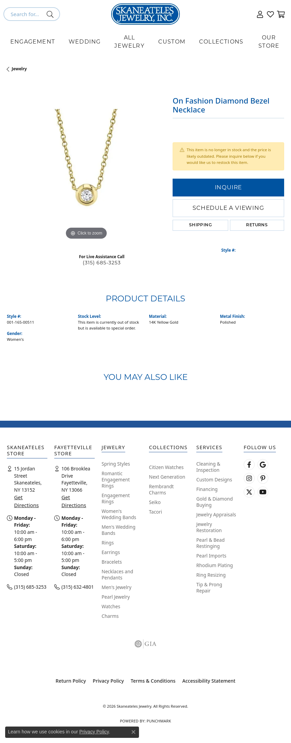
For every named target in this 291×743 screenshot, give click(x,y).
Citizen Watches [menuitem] (166, 467)
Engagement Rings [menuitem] (116, 498)
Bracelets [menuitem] (112, 562)
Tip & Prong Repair (209, 587)
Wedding (85, 41)
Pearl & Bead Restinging (210, 543)
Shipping (200, 225)
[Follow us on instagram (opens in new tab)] (249, 478)
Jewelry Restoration (209, 527)
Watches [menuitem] (111, 606)
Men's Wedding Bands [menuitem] (119, 530)
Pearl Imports (211, 555)
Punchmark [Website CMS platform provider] (159, 720)
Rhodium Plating (214, 565)
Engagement (32, 41)
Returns (257, 225)
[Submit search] (51, 14)
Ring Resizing (211, 575)
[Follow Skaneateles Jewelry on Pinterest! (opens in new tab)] (262, 478)
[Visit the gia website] (145, 644)
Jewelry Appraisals (216, 514)
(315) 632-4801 (77, 587)
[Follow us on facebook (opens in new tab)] (249, 464)
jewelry (19, 69)
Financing (207, 489)
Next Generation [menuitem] (167, 477)
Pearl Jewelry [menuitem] (116, 597)
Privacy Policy (108, 681)
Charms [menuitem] (110, 616)
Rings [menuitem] (108, 542)
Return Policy (71, 681)
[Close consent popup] (133, 732)
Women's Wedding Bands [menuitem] (119, 514)
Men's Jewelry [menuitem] (116, 587)
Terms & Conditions (153, 681)
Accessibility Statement (208, 681)
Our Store (268, 41)
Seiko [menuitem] (155, 502)
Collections (221, 41)
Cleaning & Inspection (208, 466)
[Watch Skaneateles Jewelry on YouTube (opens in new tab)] (262, 492)
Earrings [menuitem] (111, 552)
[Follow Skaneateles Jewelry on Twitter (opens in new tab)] (249, 492)
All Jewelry (129, 41)
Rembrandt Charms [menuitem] (161, 489)
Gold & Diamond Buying (214, 501)
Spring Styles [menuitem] (116, 463)
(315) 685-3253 (101, 263)
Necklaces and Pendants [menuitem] (117, 574)
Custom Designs (214, 479)
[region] (86, 162)
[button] (260, 14)
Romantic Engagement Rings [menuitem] (116, 479)
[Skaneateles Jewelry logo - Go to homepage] (145, 14)
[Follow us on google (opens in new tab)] (262, 464)
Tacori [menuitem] (155, 511)
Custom (171, 41)
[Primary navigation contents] (145, 42)
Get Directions (26, 501)
